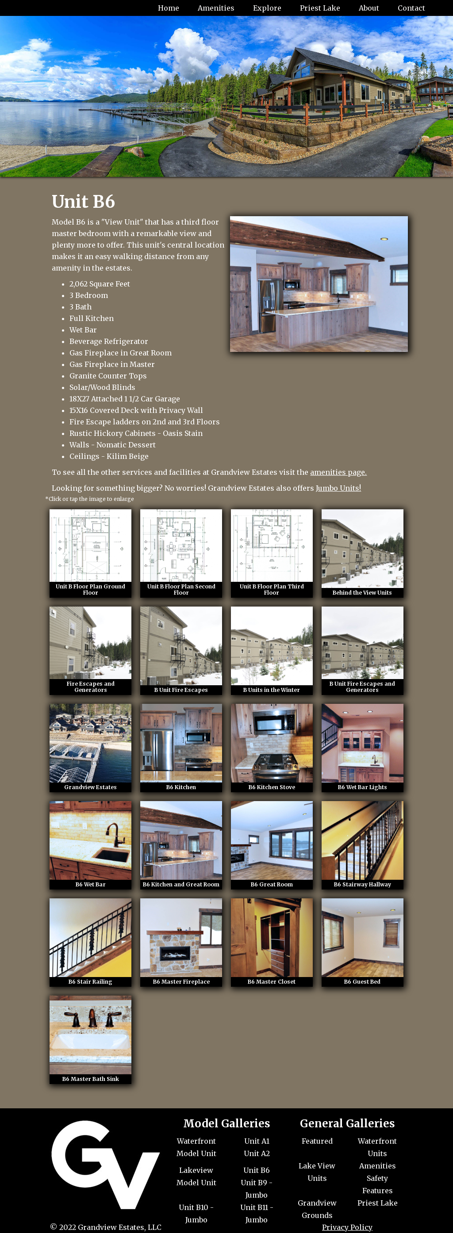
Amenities (216, 8)
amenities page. (338, 472)
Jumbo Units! (338, 488)
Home (168, 8)
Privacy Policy (347, 1227)
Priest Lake (320, 8)
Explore (267, 8)
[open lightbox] (90, 553)
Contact (411, 8)
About (369, 8)
